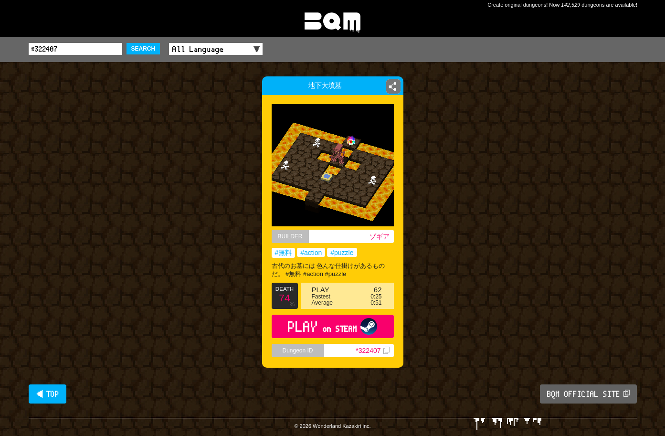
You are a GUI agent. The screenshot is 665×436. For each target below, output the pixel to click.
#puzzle (341, 252)
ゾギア (379, 236)
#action (311, 252)
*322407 (372, 350)
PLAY (332, 326)
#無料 (283, 252)
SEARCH (143, 48)
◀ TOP (47, 394)
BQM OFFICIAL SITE (588, 394)
